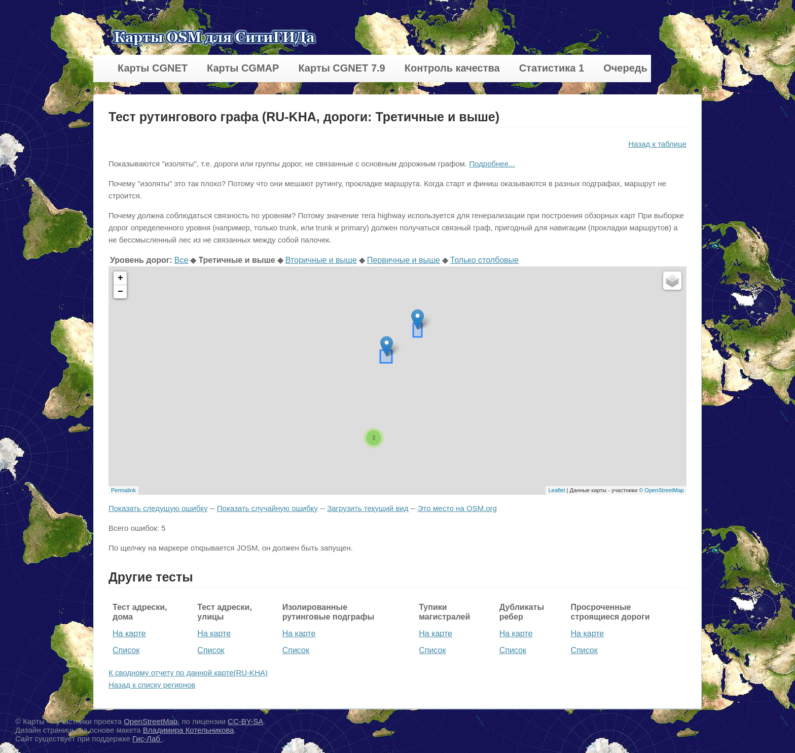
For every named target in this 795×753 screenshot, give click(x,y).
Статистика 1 (551, 68)
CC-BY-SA (245, 721)
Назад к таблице (657, 144)
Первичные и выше (403, 260)
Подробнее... (492, 163)
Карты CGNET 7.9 (341, 68)
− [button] (120, 292)
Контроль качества (452, 68)
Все (181, 260)
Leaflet (556, 490)
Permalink (123, 490)
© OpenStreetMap (661, 490)
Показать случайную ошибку (267, 508)
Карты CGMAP (243, 68)
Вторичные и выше (321, 260)
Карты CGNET (153, 68)
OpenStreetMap (150, 721)
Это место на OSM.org (457, 508)
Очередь (625, 68)
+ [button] (120, 278)
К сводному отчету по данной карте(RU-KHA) (188, 672)
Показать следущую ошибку (158, 508)
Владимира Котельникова (188, 730)
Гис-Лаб (147, 738)
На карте (129, 633)
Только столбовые (484, 260)
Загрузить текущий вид (367, 508)
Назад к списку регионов (152, 684)
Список (126, 650)
